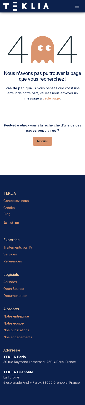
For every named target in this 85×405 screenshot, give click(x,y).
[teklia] (11, 223)
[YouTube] (17, 223)
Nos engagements (17, 337)
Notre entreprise (16, 316)
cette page (51, 98)
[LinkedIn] (5, 223)
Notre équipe (13, 323)
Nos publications (16, 330)
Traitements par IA (17, 247)
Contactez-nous (16, 201)
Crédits (9, 208)
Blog (6, 214)
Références (12, 261)
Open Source (13, 288)
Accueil (42, 141)
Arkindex (10, 282)
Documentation (15, 295)
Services (10, 254)
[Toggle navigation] (77, 6)
